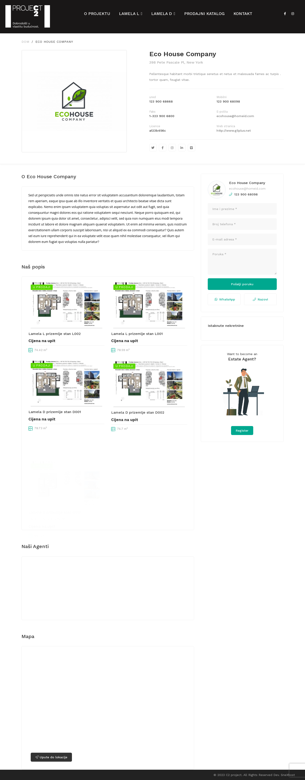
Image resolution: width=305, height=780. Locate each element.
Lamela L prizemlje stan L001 (137, 351)
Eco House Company (247, 183)
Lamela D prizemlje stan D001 (54, 434)
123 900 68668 (161, 101)
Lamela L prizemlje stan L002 (54, 350)
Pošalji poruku (242, 284)
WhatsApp (225, 299)
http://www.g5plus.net (233, 130)
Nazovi (260, 299)
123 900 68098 (228, 101)
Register (242, 430)
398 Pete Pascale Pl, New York (176, 62)
